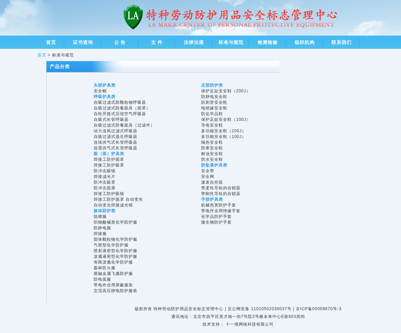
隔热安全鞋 (212, 142)
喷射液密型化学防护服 (115, 250)
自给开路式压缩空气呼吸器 (120, 113)
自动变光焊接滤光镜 (113, 205)
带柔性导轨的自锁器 (220, 188)
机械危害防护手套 (218, 205)
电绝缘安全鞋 (214, 108)
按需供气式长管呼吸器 (115, 148)
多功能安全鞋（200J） (223, 131)
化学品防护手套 (216, 216)
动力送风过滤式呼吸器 (115, 131)
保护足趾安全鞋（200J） (226, 91)
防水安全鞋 (212, 159)
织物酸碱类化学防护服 (115, 222)
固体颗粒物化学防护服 (115, 239)
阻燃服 (100, 216)
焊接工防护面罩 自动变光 (118, 199)
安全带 (207, 171)
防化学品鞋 (212, 113)
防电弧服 (102, 279)
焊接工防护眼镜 (109, 193)
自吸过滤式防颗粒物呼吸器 (120, 102)
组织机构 (305, 42)
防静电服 (102, 228)
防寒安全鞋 (212, 148)
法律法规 (194, 42)
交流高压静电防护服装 (115, 290)
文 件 (157, 42)
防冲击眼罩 (105, 182)
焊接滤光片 (105, 176)
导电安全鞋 (212, 125)
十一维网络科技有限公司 (250, 324)
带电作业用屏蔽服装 (113, 285)
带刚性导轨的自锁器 (220, 193)
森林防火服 (105, 268)
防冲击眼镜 (105, 171)
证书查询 (83, 42)
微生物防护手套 (216, 222)
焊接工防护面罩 (109, 159)
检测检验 (268, 42)
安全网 (207, 176)
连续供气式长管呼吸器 (115, 142)
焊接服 (100, 233)
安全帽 (100, 91)
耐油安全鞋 (212, 153)
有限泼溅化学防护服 (113, 262)
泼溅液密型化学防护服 (115, 256)
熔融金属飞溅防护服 (113, 273)
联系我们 (341, 42)
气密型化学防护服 (111, 245)
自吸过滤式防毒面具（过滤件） (124, 125)
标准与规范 (230, 42)
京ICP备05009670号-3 (319, 308)
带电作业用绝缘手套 (220, 210)
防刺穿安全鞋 (214, 102)
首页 (51, 42)
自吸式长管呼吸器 (111, 119)
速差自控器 (212, 182)
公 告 (120, 42)
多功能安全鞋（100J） (223, 136)
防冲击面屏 (105, 188)
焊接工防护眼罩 (109, 165)
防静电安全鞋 (214, 96)
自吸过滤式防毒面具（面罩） (122, 108)
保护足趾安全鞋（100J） (226, 119)
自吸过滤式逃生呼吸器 (115, 136)
